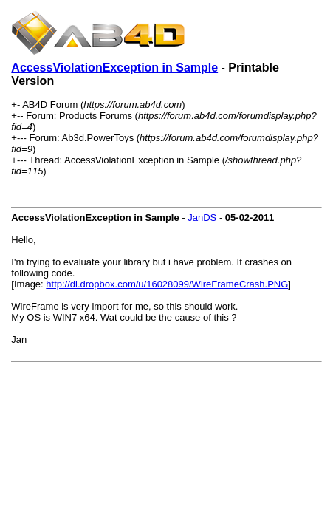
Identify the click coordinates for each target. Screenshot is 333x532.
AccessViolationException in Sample (114, 67)
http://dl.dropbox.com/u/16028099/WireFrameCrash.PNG (167, 284)
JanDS (202, 217)
